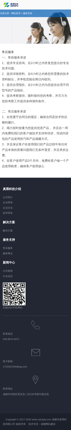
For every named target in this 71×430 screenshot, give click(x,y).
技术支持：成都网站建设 (41, 424)
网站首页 (15, 13)
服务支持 (27, 13)
